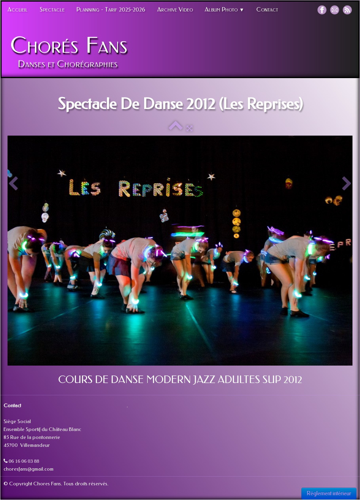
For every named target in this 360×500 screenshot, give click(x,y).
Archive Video (175, 9)
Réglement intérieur (329, 493)
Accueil (18, 9)
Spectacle (52, 9)
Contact (267, 9)
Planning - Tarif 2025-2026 (110, 9)
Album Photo (224, 9)
